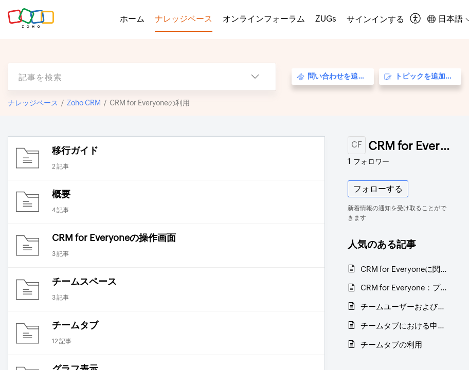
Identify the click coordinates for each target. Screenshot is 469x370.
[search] (121, 76)
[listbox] (255, 76)
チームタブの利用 (391, 344)
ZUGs (325, 19)
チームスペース (84, 281)
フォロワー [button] (368, 161)
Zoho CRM (84, 103)
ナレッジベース (33, 103)
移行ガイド (75, 150)
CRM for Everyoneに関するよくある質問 (405, 269)
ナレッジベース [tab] (183, 19)
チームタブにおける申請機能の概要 (405, 325)
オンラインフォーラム (264, 19)
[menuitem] (375, 19)
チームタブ (75, 325)
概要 (61, 194)
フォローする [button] (378, 189)
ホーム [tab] (132, 19)
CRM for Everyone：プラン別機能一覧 (405, 287)
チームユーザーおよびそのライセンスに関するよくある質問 (405, 306)
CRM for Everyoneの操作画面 (114, 237)
